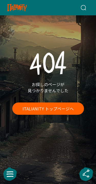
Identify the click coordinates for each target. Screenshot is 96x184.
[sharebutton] (86, 174)
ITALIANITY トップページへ (48, 109)
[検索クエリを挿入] (83, 8)
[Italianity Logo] (23, 7)
